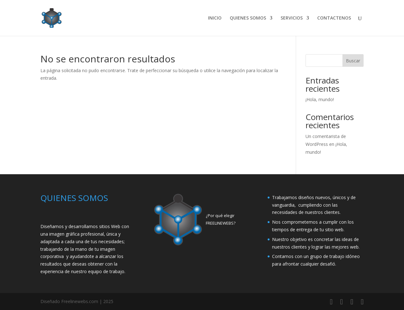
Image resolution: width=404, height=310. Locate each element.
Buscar (353, 61)
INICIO (215, 18)
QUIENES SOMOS (248, 18)
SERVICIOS (292, 18)
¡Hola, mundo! (320, 99)
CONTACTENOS (334, 18)
